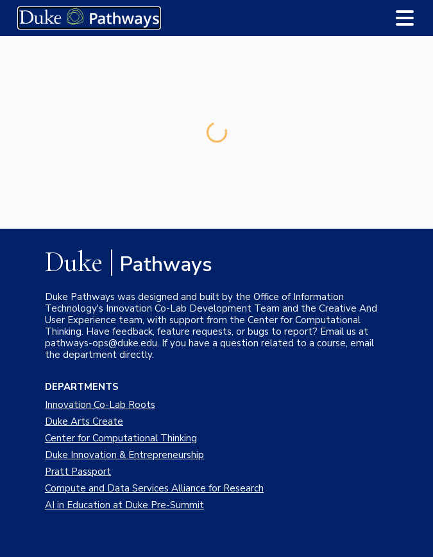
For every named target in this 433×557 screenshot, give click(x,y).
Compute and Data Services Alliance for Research (154, 488)
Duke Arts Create (84, 421)
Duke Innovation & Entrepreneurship (124, 455)
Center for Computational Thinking (121, 438)
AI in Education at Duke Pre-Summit (124, 505)
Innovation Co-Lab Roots (100, 405)
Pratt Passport (78, 471)
